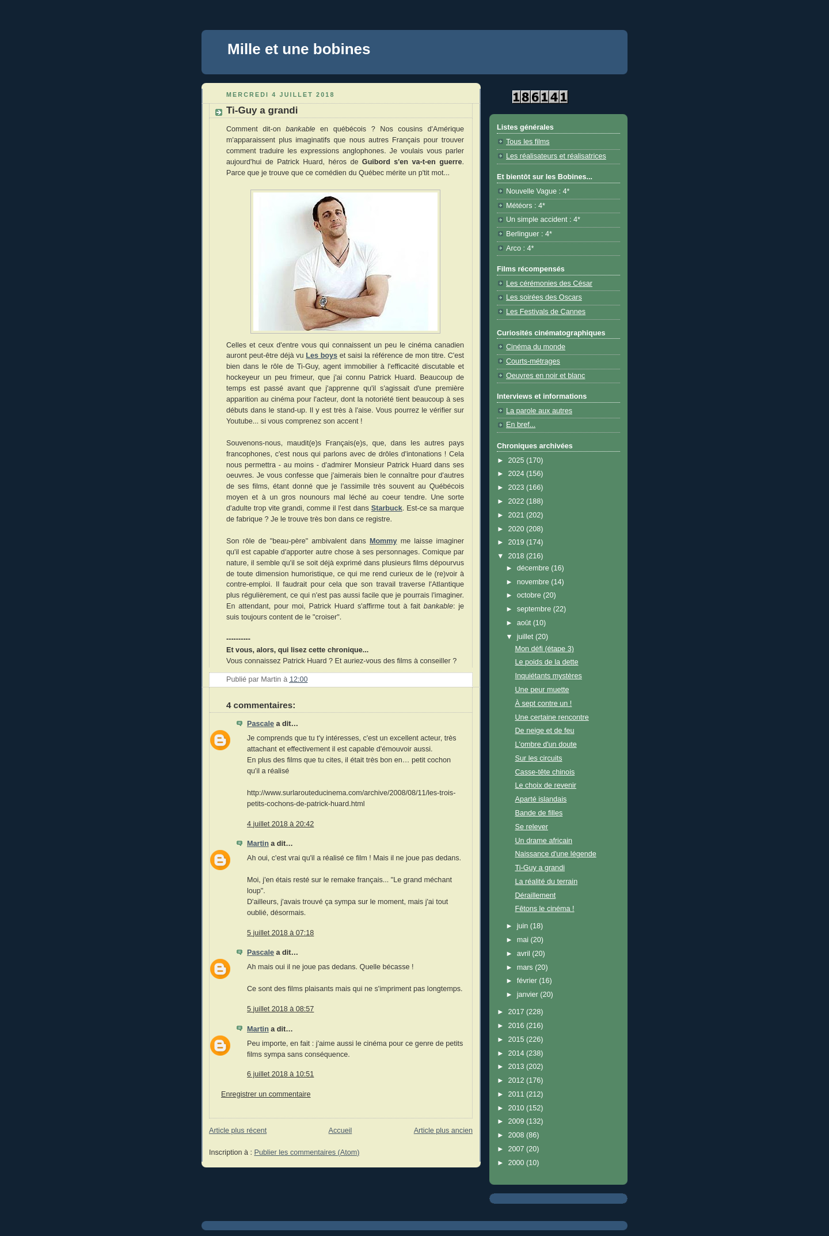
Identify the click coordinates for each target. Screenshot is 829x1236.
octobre (530, 595)
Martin (258, 844)
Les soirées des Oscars (544, 297)
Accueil (340, 1131)
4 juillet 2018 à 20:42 (280, 824)
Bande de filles (539, 813)
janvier (529, 995)
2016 (517, 1026)
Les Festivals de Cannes (545, 312)
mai (524, 940)
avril (525, 954)
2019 (517, 542)
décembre (534, 568)
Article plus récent (238, 1131)
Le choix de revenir (546, 785)
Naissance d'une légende (555, 854)
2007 (517, 1149)
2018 (517, 556)
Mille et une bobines (298, 49)
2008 (517, 1135)
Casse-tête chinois (545, 772)
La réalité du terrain (546, 882)
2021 (517, 515)
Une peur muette (542, 690)
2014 (517, 1053)
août (525, 623)
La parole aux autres (539, 411)
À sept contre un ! (543, 704)
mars (526, 967)
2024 (517, 474)
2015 (517, 1039)
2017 (517, 1012)
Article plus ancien (443, 1131)
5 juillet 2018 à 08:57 (280, 1009)
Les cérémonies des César (549, 283)
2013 (517, 1067)
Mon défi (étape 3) (544, 649)
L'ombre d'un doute (546, 744)
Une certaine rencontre (552, 717)
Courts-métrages (533, 361)
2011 (517, 1094)
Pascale (260, 724)
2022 (517, 501)
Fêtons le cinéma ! (545, 909)
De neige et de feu (545, 731)
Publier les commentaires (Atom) (307, 1152)
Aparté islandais (541, 799)
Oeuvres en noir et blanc (545, 376)
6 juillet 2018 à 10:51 (280, 1074)
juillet (526, 637)
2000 (517, 1163)
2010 (517, 1108)
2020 (517, 529)
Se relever (531, 827)
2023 (517, 487)
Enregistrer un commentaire (266, 1094)
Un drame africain (544, 841)
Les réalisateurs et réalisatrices (556, 156)
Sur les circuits (538, 758)
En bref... (520, 425)
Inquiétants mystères (548, 676)
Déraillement (535, 895)
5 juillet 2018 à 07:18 (280, 933)
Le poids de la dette (547, 662)
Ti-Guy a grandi (540, 868)
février (528, 981)
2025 (517, 460)
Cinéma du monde (535, 347)
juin (523, 926)
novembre (534, 582)
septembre (535, 609)
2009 (517, 1121)
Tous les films (528, 142)
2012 (517, 1080)
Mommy (383, 541)
